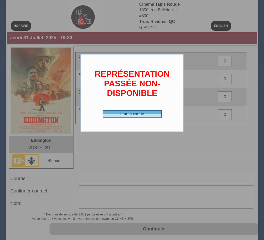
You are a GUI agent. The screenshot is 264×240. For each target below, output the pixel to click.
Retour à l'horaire (132, 114)
